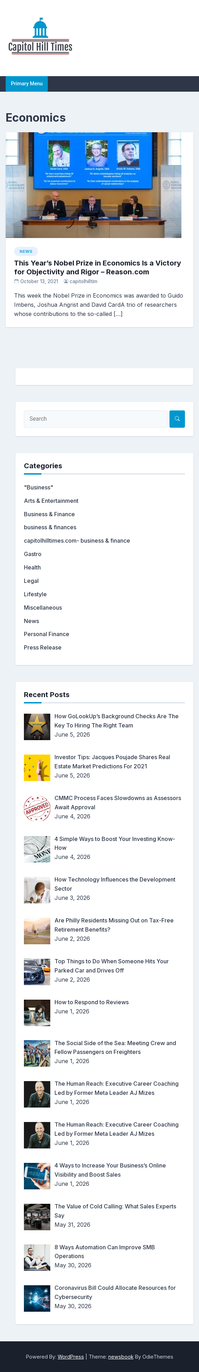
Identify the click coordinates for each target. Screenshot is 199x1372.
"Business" (38, 487)
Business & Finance (49, 514)
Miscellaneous (43, 607)
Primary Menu (27, 84)
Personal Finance (46, 634)
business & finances (50, 527)
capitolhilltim (83, 281)
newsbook (121, 1357)
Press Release (43, 647)
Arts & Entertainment (51, 500)
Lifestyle (35, 594)
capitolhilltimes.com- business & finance (77, 540)
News (26, 251)
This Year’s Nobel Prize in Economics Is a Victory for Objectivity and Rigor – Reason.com (97, 267)
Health (32, 567)
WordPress (71, 1357)
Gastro (32, 553)
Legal (31, 580)
